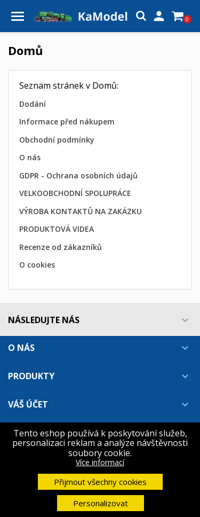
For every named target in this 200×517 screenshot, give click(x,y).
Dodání (32, 104)
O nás (30, 157)
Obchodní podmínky (56, 140)
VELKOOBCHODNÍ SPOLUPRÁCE (75, 193)
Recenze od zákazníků (60, 247)
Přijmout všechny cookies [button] (100, 481)
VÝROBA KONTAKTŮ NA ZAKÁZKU (80, 211)
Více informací (100, 462)
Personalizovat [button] (100, 503)
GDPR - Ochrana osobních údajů (78, 175)
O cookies (37, 265)
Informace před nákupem (67, 121)
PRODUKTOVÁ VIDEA (56, 229)
